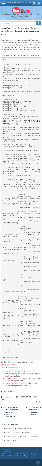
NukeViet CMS (6, 456)
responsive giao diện (10, 436)
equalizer (23, 436)
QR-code (6, 450)
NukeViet (11, 391)
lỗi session (33, 436)
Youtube (7, 440)
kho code (7, 432)
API (15, 440)
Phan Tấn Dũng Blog (23, 454)
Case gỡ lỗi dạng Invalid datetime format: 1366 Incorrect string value (11, 412)
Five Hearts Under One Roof (23, 428)
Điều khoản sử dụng (20, 456)
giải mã (16, 432)
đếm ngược (8, 428)
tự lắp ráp (25, 432)
